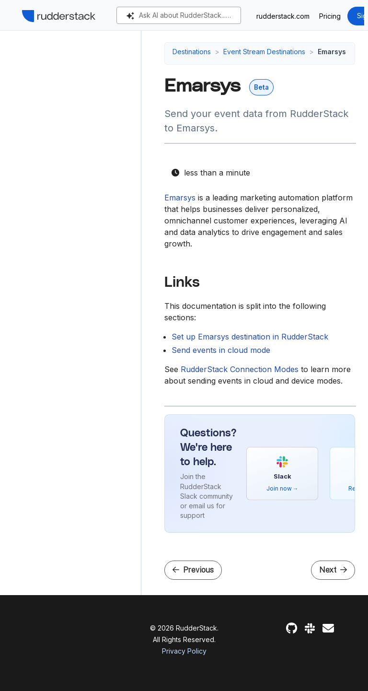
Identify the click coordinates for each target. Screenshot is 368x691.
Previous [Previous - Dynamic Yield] (193, 569)
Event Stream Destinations (264, 51)
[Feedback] (328, 628)
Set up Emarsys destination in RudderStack (250, 336)
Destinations (191, 51)
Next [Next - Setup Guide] (333, 569)
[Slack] (310, 628)
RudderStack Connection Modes (240, 369)
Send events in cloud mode (221, 350)
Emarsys (180, 197)
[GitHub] (291, 628)
